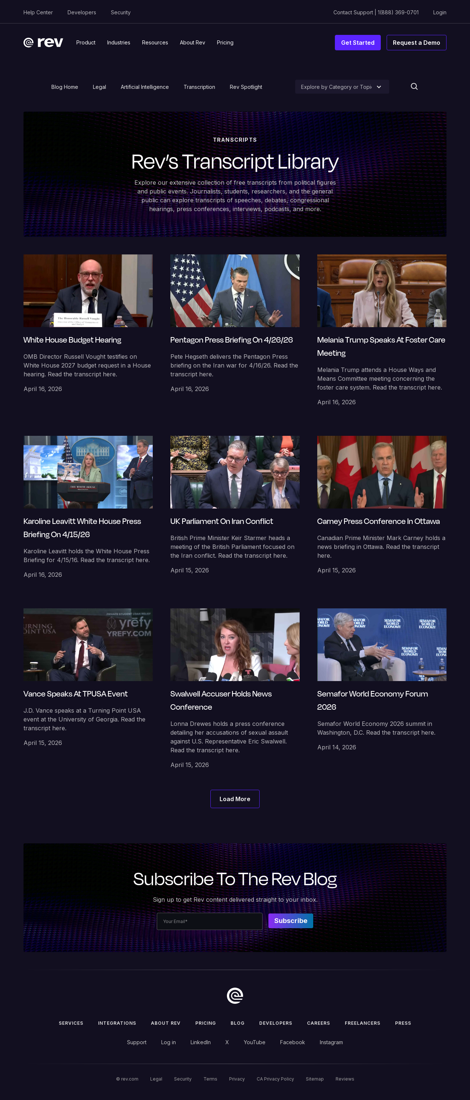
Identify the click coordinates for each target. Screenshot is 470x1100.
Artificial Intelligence (145, 87)
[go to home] (235, 996)
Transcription (199, 87)
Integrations (117, 1023)
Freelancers (362, 1023)
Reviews (345, 1079)
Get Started (358, 42)
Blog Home (64, 87)
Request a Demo (416, 42)
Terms (210, 1079)
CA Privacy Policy (275, 1079)
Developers (82, 12)
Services (71, 1023)
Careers (318, 1023)
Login (439, 12)
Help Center (38, 12)
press (403, 1023)
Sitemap (315, 1079)
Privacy (237, 1079)
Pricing (205, 1023)
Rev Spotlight (246, 87)
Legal (99, 87)
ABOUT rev (166, 1023)
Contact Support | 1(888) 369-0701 (376, 12)
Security (121, 12)
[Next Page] (235, 799)
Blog (238, 1023)
